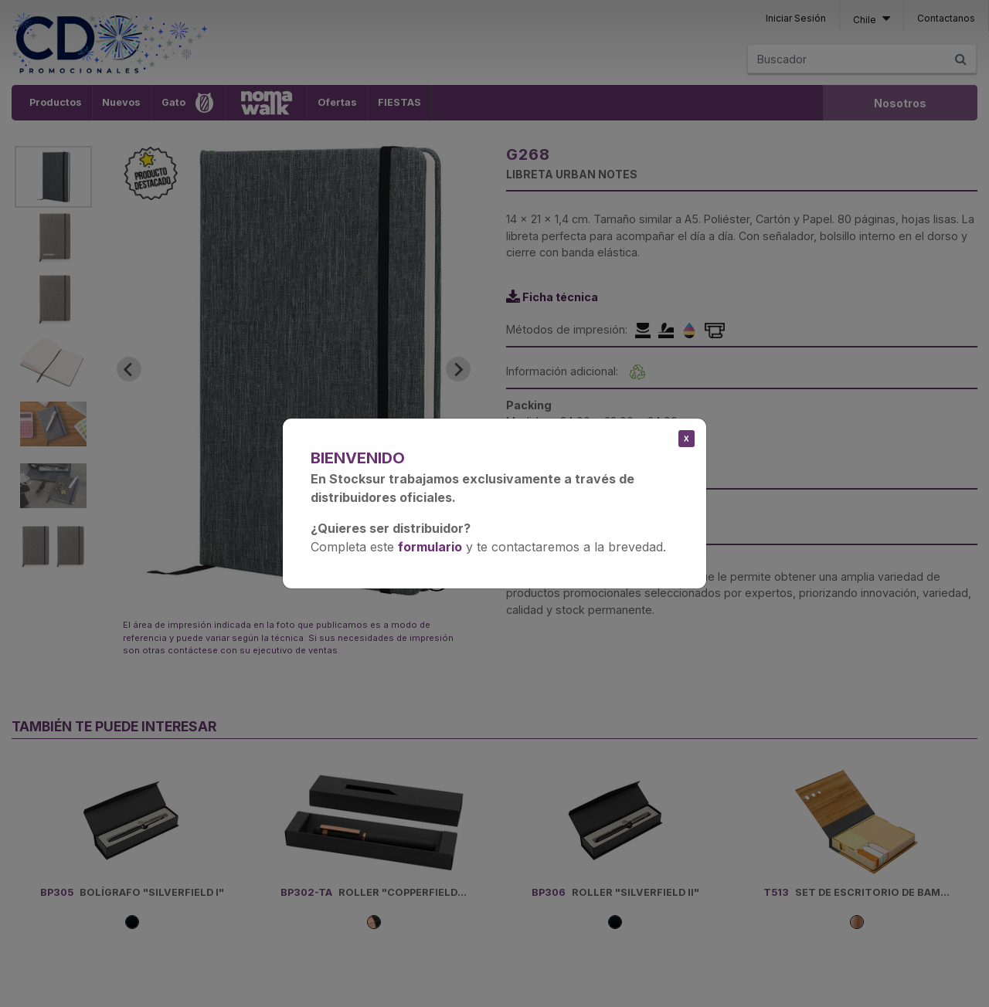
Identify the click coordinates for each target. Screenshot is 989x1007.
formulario (430, 546)
